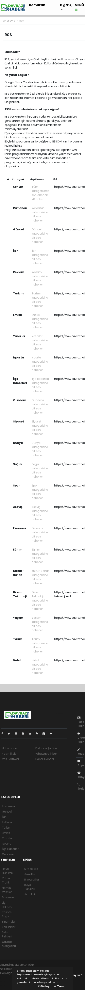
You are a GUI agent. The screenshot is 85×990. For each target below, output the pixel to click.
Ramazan (37, 5)
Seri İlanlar (8, 927)
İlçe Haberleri (10, 849)
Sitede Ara (31, 869)
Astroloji (29, 894)
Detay (44, 986)
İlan (4, 817)
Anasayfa (9, 21)
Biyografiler (31, 880)
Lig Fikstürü (7, 905)
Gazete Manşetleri (9, 944)
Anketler (29, 874)
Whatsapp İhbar (46, 754)
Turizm (6, 828)
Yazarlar (7, 838)
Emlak (6, 833)
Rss (21, 21)
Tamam (61, 986)
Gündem (8, 854)
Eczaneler (8, 897)
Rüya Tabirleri (29, 887)
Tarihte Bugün (7, 914)
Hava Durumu (7, 871)
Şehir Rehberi (7, 934)
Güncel (7, 812)
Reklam (7, 822)
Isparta (6, 844)
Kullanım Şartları (46, 748)
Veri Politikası (10, 759)
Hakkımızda (9, 748)
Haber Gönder (44, 759)
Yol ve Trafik (6, 880)
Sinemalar (8, 922)
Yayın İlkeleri (10, 754)
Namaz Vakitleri (7, 890)
